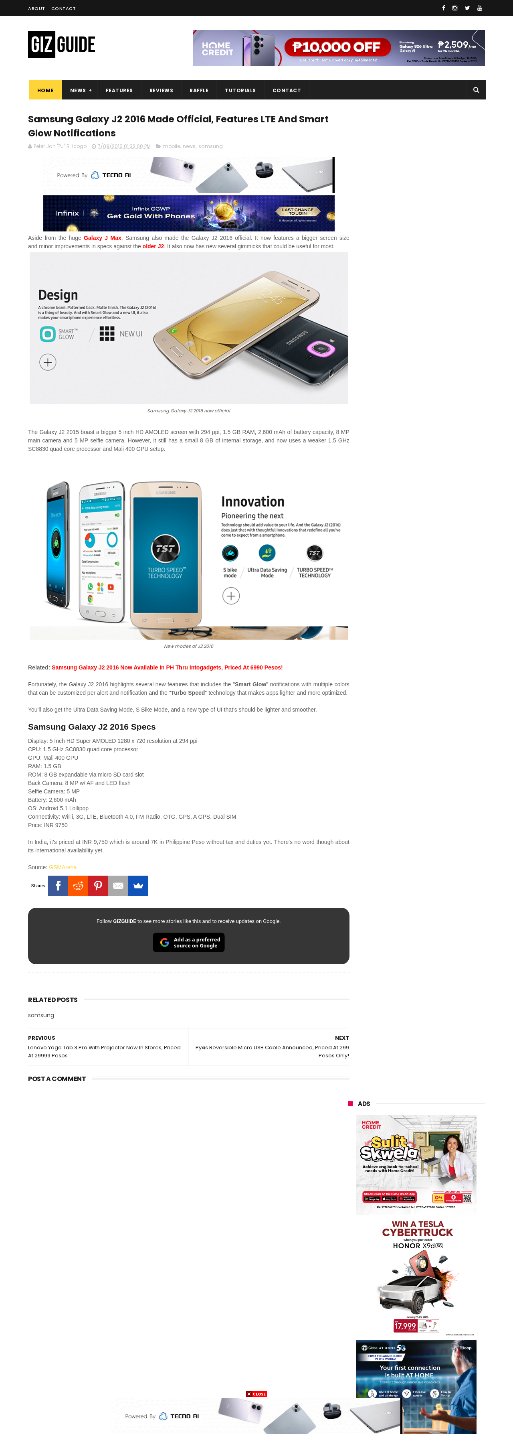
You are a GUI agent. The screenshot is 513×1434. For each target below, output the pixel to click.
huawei (352, 1204)
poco (349, 1293)
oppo (349, 1219)
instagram (356, 1353)
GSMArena (63, 867)
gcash (428, 1279)
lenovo (351, 1264)
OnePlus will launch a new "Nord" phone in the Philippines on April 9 (434, 886)
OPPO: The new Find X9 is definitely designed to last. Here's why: (407, 518)
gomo (444, 1353)
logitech (353, 1338)
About (36, 8)
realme (352, 1234)
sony (397, 1264)
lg (432, 1249)
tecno (439, 1264)
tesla (349, 1382)
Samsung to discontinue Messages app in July (425, 1034)
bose (429, 1382)
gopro (432, 1368)
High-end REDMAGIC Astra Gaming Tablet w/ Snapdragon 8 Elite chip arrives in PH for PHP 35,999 (436, 849)
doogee (412, 1323)
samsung (210, 147)
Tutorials (239, 90)
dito (388, 1279)
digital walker (359, 1323)
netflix (351, 1308)
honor (398, 1234)
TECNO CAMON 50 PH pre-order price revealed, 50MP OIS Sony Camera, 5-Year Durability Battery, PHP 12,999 (436, 1115)
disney (351, 1368)
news (189, 147)
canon (392, 1308)
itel (431, 1308)
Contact (63, 8)
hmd (392, 1368)
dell (426, 1338)
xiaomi (396, 1219)
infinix (393, 1249)
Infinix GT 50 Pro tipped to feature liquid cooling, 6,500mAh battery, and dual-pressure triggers (437, 964)
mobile (171, 147)
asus (441, 1234)
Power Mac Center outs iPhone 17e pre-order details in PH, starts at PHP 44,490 (434, 1075)
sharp (436, 1293)
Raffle (198, 90)
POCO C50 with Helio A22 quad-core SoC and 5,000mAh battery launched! (437, 808)
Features (118, 90)
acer (348, 1279)
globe (350, 1249)
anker (403, 1353)
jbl (392, 1338)
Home (44, 90)
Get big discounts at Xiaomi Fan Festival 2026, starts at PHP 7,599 (436, 771)
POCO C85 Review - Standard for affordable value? (433, 998)
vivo (441, 1219)
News (77, 90)
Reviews (160, 90)
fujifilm (393, 1293)
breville (390, 1382)
